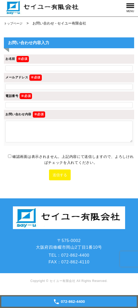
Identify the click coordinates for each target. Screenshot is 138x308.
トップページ (13, 23)
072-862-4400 (75, 255)
